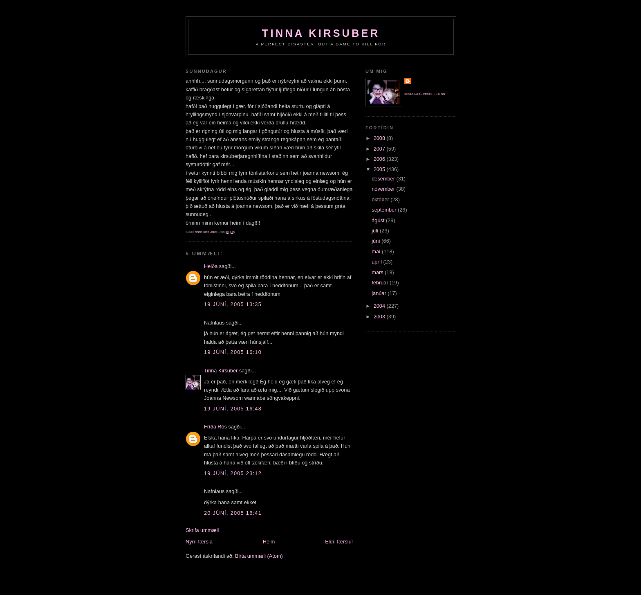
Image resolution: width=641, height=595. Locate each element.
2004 (380, 306)
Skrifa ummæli (202, 530)
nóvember (384, 189)
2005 (380, 169)
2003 (380, 316)
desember (384, 179)
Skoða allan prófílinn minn (424, 94)
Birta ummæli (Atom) (259, 556)
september (385, 210)
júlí (376, 231)
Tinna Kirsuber (321, 33)
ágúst (379, 220)
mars (378, 272)
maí (377, 251)
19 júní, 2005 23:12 (233, 473)
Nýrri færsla (199, 542)
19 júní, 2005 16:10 (233, 352)
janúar (380, 293)
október (381, 199)
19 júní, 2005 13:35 (233, 304)
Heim (269, 542)
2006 (380, 159)
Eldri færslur (339, 542)
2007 (380, 149)
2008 (380, 138)
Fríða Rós (215, 427)
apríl (377, 262)
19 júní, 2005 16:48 (233, 409)
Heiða (210, 266)
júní (376, 241)
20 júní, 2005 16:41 (233, 513)
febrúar (381, 282)
